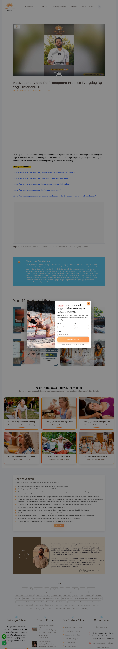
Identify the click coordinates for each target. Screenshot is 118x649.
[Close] (88, 303)
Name (59, 323)
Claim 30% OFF (73, 339)
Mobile (59, 331)
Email (75, 323)
